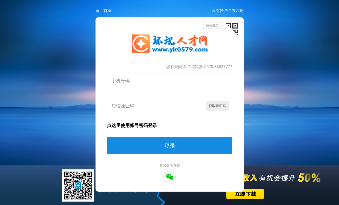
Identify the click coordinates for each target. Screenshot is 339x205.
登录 (169, 146)
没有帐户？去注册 (228, 11)
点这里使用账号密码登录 (132, 125)
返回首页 (103, 11)
